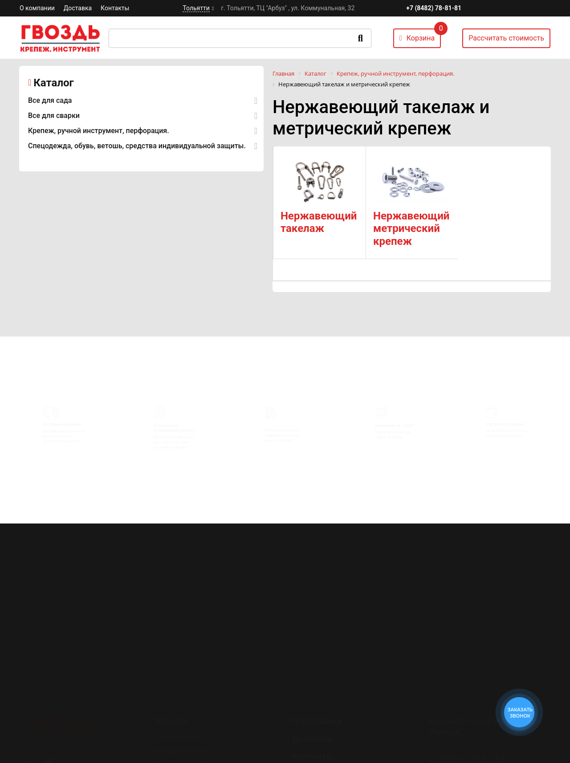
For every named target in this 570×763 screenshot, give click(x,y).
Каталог (53, 83)
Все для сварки (54, 115)
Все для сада (50, 100)
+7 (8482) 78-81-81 (433, 8)
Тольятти (196, 8)
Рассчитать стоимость (506, 38)
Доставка (78, 8)
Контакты (115, 8)
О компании (37, 8)
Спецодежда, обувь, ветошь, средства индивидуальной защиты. (137, 146)
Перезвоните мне (463, 748)
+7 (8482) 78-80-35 (466, 723)
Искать (360, 38)
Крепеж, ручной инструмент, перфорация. (98, 130)
